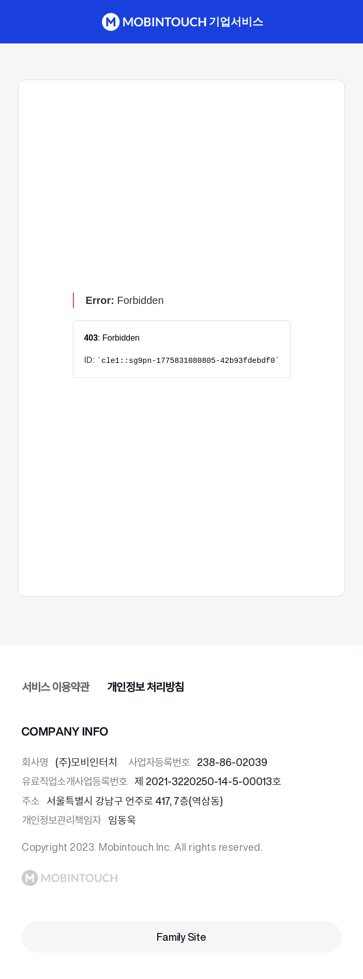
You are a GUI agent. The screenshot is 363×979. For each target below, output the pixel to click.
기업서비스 (236, 22)
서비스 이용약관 (55, 687)
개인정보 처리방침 (145, 687)
